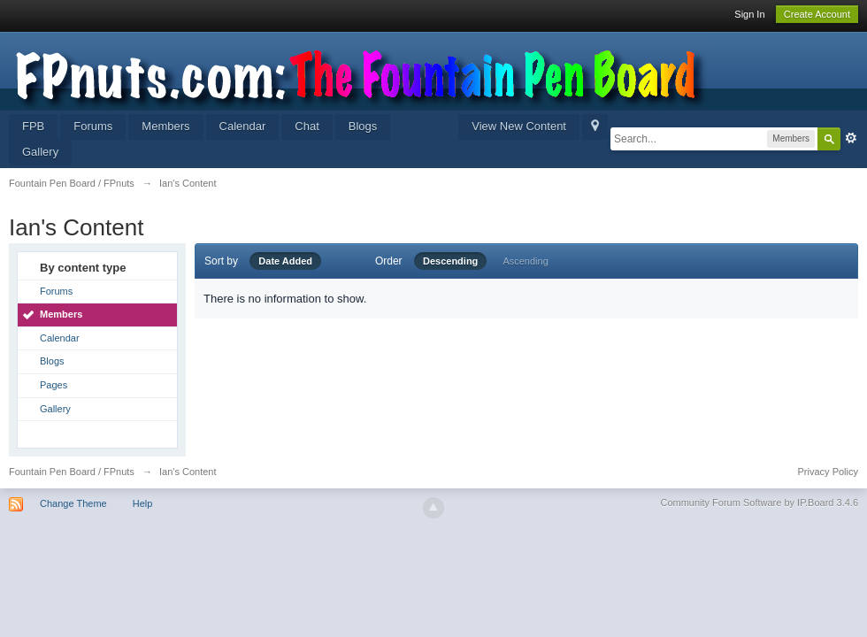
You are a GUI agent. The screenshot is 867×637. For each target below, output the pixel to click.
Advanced (851, 138)
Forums (92, 126)
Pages (53, 385)
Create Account (817, 14)
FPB (33, 126)
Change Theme (73, 503)
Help (143, 503)
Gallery (40, 151)
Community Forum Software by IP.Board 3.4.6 (759, 502)
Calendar (242, 126)
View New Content (519, 126)
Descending (450, 261)
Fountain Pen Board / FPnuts (71, 471)
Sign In (749, 14)
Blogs (363, 126)
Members (165, 126)
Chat (306, 126)
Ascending (525, 261)
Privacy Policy (828, 471)
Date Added (285, 261)
